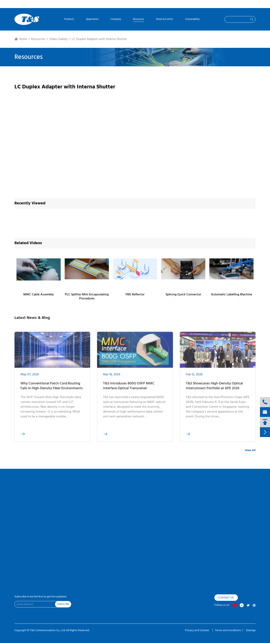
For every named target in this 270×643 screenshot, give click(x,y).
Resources (138, 19)
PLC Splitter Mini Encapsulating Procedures (87, 297)
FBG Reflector (135, 295)
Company (115, 19)
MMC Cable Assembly (38, 295)
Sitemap (251, 630)
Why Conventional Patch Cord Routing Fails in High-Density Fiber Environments (51, 388)
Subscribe (63, 604)
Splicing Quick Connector (183, 295)
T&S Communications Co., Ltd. (48, 630)
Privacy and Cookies (197, 630)
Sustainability (192, 19)
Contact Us (226, 597)
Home (23, 39)
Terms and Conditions (228, 630)
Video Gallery (58, 39)
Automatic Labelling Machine (231, 295)
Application (92, 19)
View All (250, 450)
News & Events (164, 19)
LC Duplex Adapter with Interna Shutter (99, 39)
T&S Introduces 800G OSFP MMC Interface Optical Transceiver (128, 388)
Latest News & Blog (32, 318)
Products (69, 19)
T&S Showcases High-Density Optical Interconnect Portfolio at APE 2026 (214, 388)
